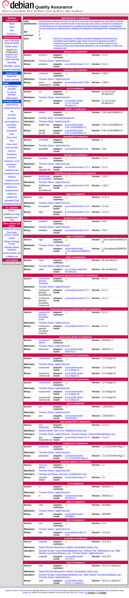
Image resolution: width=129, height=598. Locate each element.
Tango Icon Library (77, 592)
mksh (84, 41)
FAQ (12, 30)
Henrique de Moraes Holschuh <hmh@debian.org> (63, 474)
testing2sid (12, 131)
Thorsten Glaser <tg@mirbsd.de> (54, 61)
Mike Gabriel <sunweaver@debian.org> (102, 575)
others (116, 590)
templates (14, 43)
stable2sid (11, 194)
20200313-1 (70, 498)
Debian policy (11, 46)
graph (15, 98)
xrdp (64, 48)
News (11, 27)
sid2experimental (12, 108)
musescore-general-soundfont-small (70, 43)
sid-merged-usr (12, 122)
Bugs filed (11, 76)
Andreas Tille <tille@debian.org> (99, 551)
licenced (22, 590)
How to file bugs (11, 40)
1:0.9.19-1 (69, 559)
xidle (116, 46)
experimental (12, 105)
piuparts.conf (11, 54)
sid (11, 111)
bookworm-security (12, 165)
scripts (7, 59)
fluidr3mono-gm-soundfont (45, 177)
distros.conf (11, 57)
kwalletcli (72, 41)
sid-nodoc (11, 118)
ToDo (11, 220)
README (11, 63)
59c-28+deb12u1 (76, 270)
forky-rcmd (12, 137)
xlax (120, 46)
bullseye (12, 177)
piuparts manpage (11, 69)
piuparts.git (27, 592)
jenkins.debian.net (11, 253)
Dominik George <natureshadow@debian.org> (94, 434)
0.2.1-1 (86, 290)
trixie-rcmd (12, 144)
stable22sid (11, 197)
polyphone (90, 46)
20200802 (69, 516)
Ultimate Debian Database (11, 248)
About (11, 24)
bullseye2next (11, 190)
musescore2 (111, 43)
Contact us (12, 34)
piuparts (8, 590)
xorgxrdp (57, 48)
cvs (74, 38)
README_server (12, 66)
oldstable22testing (11, 204)
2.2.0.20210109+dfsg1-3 (76, 458)
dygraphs (97, 38)
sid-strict (12, 115)
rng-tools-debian (103, 46)
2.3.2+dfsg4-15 (72, 370)
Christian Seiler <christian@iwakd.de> (57, 118)
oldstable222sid (11, 200)
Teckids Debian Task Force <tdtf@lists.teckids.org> (63, 431)
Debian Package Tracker (12, 242)
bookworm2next (11, 173)
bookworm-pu (11, 170)
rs (112, 46)
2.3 (84, 477)
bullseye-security (12, 184)
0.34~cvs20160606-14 (75, 127)
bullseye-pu (11, 187)
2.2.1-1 (86, 167)
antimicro (57, 38)
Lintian (12, 238)
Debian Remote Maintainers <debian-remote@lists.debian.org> (68, 547)
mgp (79, 41)
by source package (11, 93)
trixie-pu (12, 151)
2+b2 (85, 149)
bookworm (15, 83)
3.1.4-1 (86, 64)
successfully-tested (74, 64)
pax (67, 46)
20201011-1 (70, 351)
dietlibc (79, 38)
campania (67, 38)
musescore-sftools (96, 43)
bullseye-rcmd (11, 180)
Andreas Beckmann (87, 590)
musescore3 (59, 46)
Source (11, 211)
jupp (65, 41)
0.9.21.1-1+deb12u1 (74, 583)
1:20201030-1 (71, 418)
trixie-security (11, 147)
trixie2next (12, 154)
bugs (17, 214)
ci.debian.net (12, 256)
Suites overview (11, 80)
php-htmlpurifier (77, 46)
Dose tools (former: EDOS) (11, 233)
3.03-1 (86, 230)
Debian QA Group (11, 229)
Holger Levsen (104, 590)
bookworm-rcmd (11, 161)
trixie (11, 141)
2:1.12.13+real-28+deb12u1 (72, 104)
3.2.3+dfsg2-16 (72, 394)
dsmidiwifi (88, 38)
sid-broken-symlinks (11, 126)
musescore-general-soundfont (102, 41)
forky (11, 134)
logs (17, 59)
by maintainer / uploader (12, 87)
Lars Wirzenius (53, 590)
